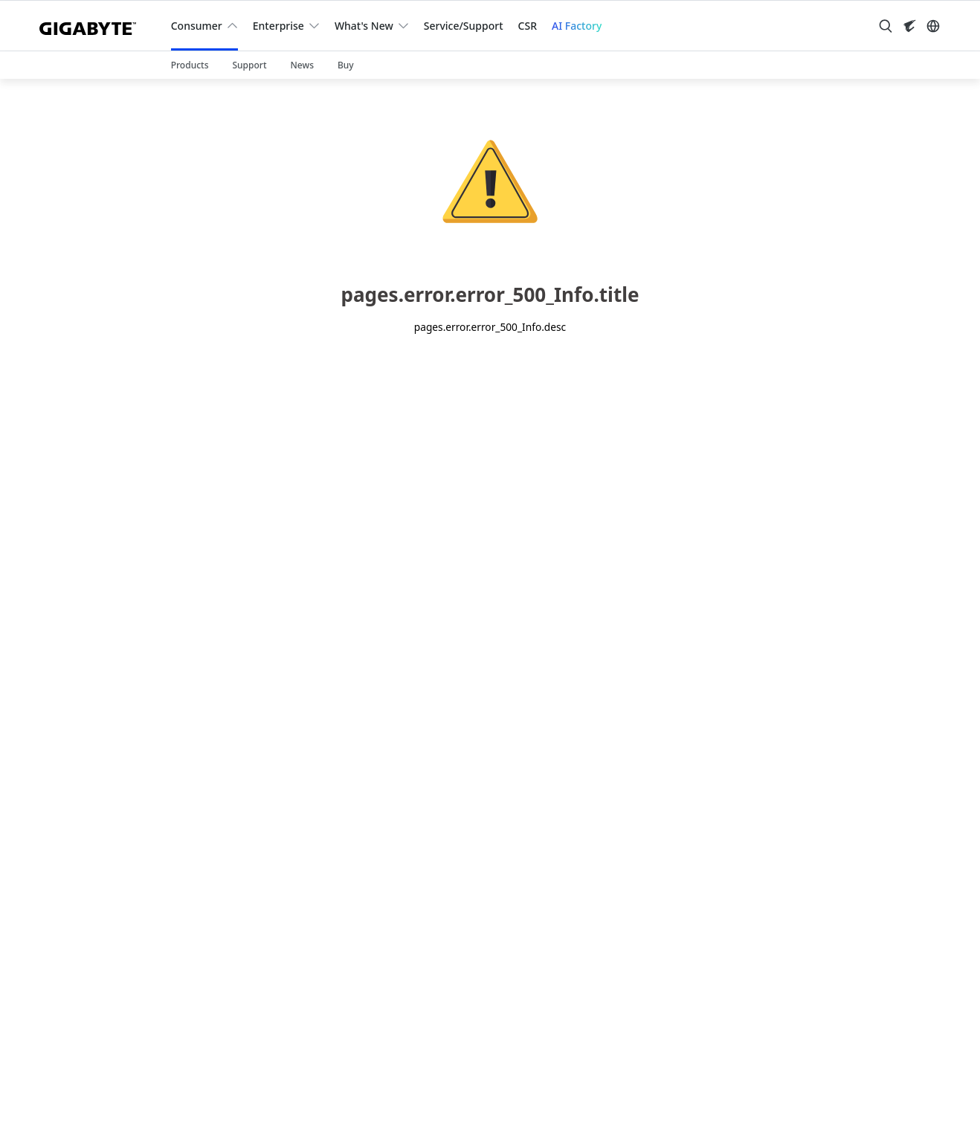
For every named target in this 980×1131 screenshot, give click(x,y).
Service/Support (463, 26)
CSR (527, 26)
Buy (346, 65)
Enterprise (278, 26)
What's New (364, 26)
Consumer (196, 26)
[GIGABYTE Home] (93, 25)
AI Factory (577, 26)
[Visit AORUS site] (909, 26)
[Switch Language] (933, 26)
